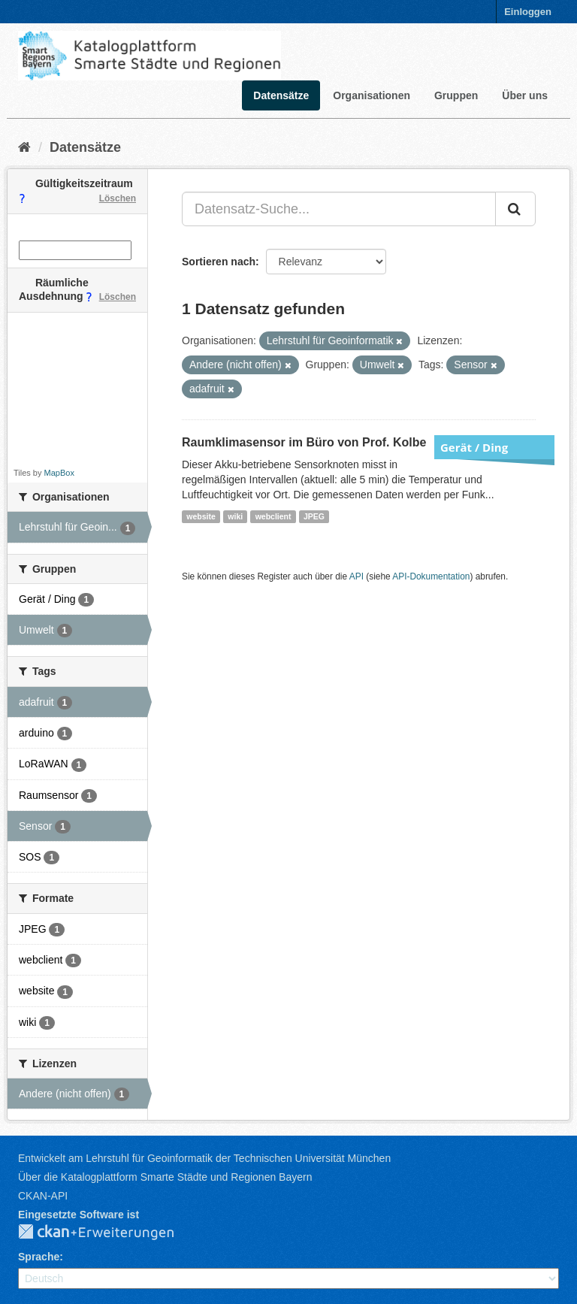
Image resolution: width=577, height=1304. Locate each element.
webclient (273, 516)
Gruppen (456, 95)
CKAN (108, 1233)
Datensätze (281, 95)
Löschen (117, 198)
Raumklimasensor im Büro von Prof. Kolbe (304, 442)
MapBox (59, 472)
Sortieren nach (218, 262)
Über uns (525, 95)
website (201, 516)
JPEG (314, 516)
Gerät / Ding (474, 447)
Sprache (38, 1257)
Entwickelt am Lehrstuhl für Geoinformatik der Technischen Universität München (204, 1158)
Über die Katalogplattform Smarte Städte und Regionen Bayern (165, 1177)
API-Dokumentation (431, 576)
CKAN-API (43, 1196)
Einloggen (527, 11)
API (356, 576)
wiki (235, 516)
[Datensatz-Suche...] (339, 209)
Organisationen (371, 95)
